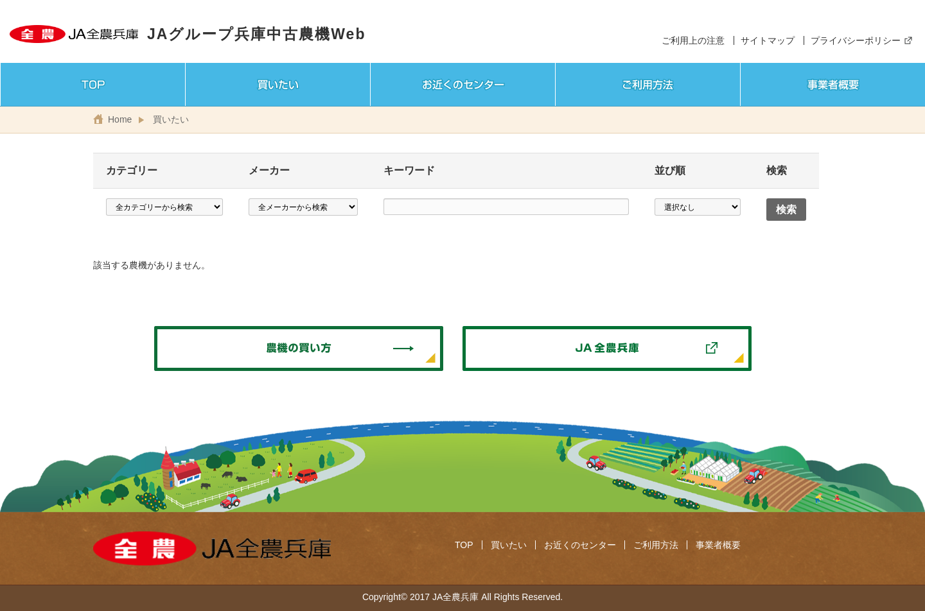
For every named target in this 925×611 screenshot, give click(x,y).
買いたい (171, 119)
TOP (464, 545)
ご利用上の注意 (693, 40)
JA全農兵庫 (607, 348)
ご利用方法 (655, 545)
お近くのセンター (580, 545)
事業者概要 (718, 545)
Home (120, 119)
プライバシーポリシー (856, 40)
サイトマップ (768, 40)
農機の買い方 (298, 348)
